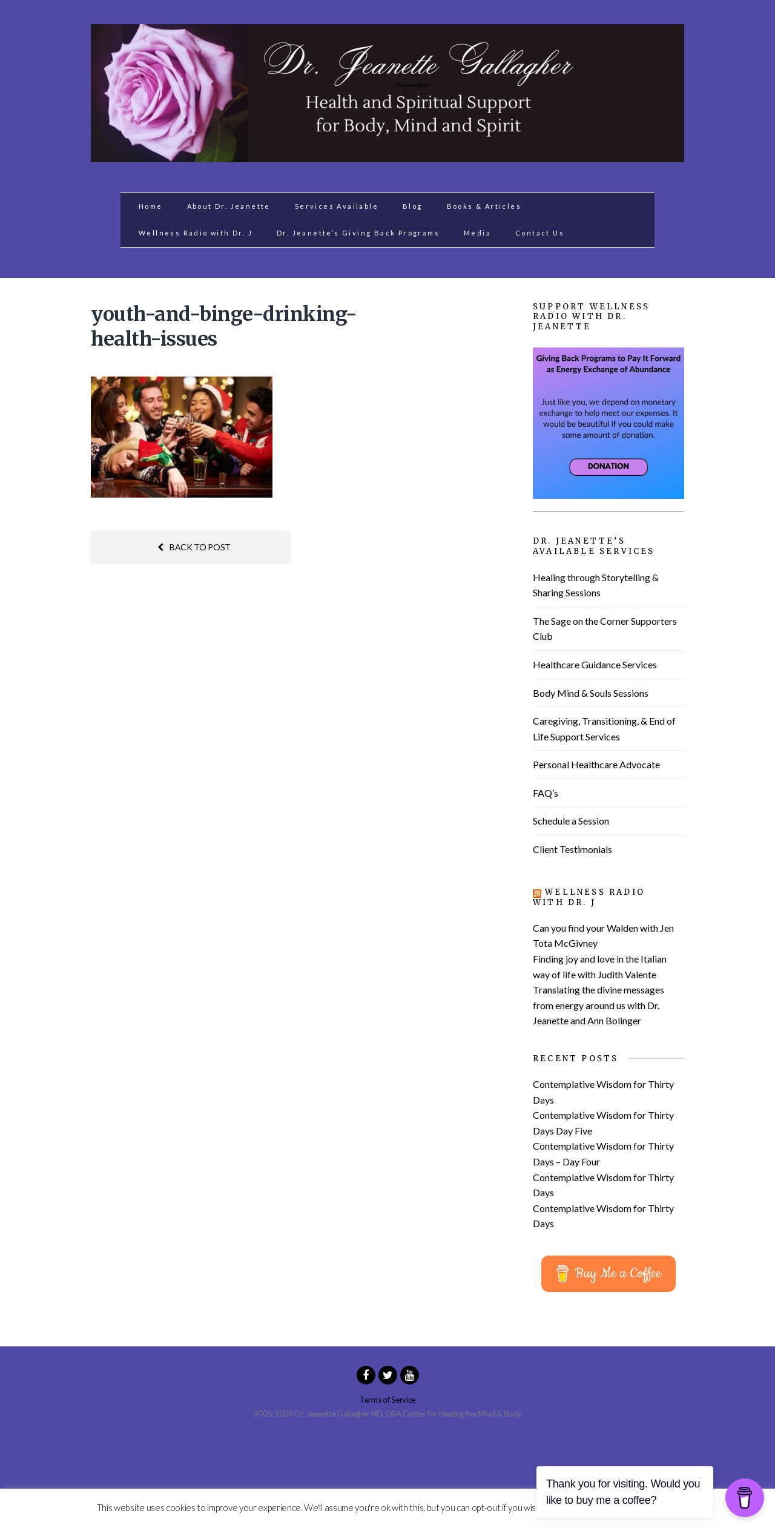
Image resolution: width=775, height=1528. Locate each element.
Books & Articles (484, 206)
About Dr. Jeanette (229, 206)
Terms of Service (387, 1400)
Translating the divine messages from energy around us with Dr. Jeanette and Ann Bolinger (598, 1005)
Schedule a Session (571, 820)
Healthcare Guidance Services (595, 664)
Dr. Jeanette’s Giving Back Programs (358, 233)
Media (477, 233)
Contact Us (539, 233)
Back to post (194, 547)
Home (151, 206)
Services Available (336, 206)
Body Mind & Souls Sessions (590, 693)
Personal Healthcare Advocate (596, 764)
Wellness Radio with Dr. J (195, 233)
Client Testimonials (572, 849)
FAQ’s (545, 793)
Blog (413, 206)
